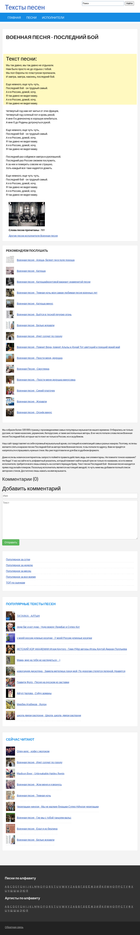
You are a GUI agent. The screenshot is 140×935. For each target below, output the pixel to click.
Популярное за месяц (18, 570)
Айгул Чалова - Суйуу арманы (34, 693)
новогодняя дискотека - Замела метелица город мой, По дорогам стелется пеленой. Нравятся (71, 671)
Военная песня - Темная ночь (34, 795)
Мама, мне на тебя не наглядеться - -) (38, 660)
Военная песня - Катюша (31, 270)
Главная (14, 17)
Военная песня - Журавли (32, 401)
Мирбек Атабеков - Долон (31, 704)
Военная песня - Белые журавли (35, 325)
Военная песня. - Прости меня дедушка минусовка (46, 379)
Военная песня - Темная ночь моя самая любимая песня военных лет (57, 292)
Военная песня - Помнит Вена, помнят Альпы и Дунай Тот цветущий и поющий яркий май (68, 347)
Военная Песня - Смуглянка (33, 368)
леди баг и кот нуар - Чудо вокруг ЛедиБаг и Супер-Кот (48, 626)
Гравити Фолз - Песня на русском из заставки (43, 682)
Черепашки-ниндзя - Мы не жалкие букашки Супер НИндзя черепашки (58, 806)
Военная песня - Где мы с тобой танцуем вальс (44, 817)
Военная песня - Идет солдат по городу (39, 336)
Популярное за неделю (19, 565)
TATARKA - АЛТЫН (28, 615)
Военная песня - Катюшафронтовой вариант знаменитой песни (53, 281)
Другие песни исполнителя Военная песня (33, 235)
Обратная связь (14, 927)
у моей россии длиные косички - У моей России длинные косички (54, 637)
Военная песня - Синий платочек (36, 390)
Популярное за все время (21, 576)
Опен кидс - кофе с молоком (33, 751)
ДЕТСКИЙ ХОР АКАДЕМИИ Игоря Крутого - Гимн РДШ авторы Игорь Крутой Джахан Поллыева (72, 648)
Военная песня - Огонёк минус (34, 412)
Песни (31, 17)
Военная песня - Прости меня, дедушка (39, 357)
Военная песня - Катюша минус (35, 303)
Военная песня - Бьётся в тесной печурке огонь (44, 314)
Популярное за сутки (18, 559)
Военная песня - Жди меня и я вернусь (39, 784)
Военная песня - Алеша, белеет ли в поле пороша (46, 259)
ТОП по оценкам (15, 582)
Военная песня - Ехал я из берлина (37, 828)
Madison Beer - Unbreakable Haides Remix (40, 773)
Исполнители (53, 17)
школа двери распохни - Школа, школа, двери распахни (49, 715)
